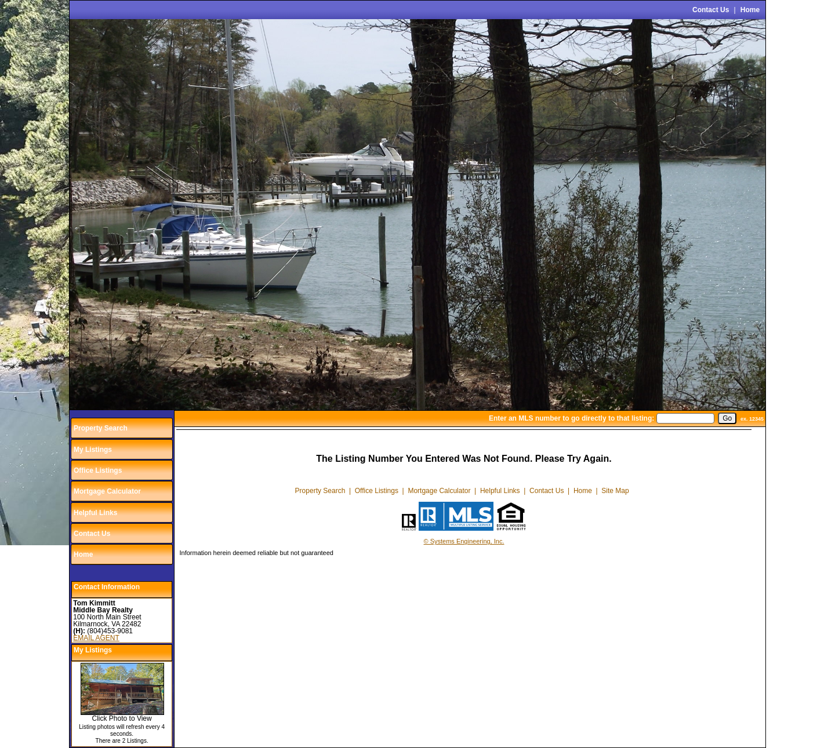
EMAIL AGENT (96, 638)
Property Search (101, 428)
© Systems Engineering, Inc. (464, 541)
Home (750, 10)
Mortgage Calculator (107, 491)
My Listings (93, 450)
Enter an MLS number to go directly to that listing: (571, 418)
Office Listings (98, 470)
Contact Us (710, 10)
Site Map (615, 491)
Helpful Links (95, 513)
